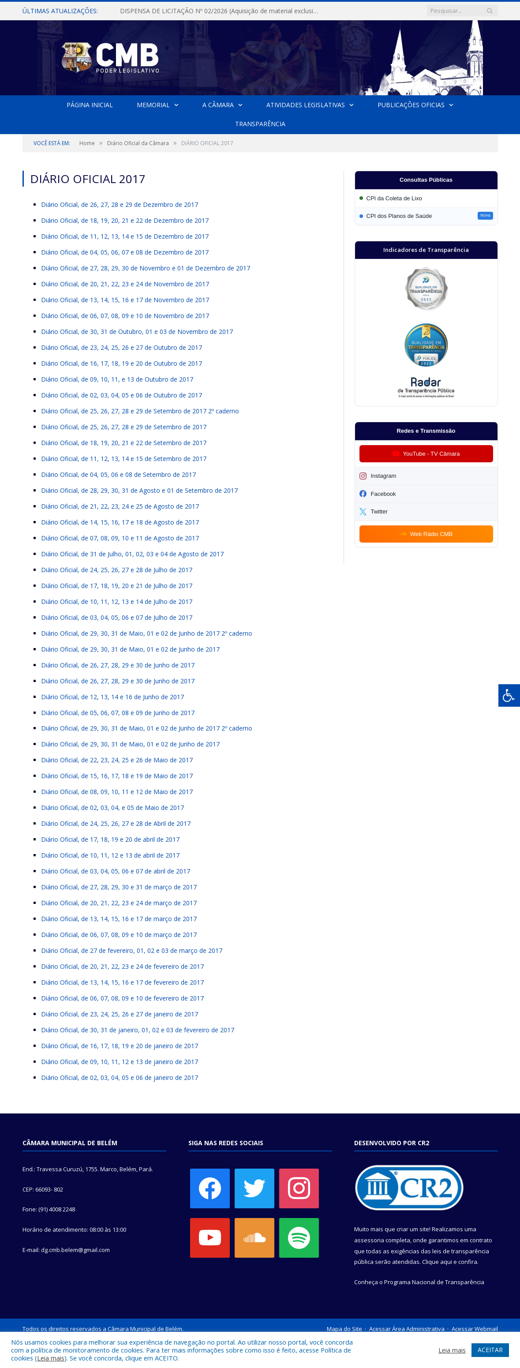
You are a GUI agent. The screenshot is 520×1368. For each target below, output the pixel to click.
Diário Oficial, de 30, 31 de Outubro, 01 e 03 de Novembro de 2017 (137, 331)
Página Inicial (90, 105)
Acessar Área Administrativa (407, 1329)
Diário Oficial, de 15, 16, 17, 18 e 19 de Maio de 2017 (117, 776)
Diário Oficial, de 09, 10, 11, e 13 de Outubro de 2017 (117, 379)
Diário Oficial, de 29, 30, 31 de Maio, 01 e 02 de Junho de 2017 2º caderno (146, 633)
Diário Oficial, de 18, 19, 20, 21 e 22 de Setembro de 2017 (123, 443)
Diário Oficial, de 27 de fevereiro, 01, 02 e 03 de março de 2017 (131, 950)
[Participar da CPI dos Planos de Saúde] (426, 216)
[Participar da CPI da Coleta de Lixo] (426, 198)
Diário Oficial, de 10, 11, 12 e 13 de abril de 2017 (110, 855)
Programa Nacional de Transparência (434, 1282)
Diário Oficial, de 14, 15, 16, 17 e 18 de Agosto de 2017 (120, 522)
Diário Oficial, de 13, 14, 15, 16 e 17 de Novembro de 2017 (125, 300)
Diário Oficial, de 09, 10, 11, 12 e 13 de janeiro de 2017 (119, 1061)
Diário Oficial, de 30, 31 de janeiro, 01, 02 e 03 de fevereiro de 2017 (137, 1030)
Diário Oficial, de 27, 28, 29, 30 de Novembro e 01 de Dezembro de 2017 (145, 268)
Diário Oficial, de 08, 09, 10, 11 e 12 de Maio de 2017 (117, 791)
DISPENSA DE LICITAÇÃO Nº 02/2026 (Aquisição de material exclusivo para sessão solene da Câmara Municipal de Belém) (221, 11)
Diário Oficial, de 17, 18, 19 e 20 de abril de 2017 (110, 839)
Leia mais (50, 1357)
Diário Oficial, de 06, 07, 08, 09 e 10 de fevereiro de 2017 (122, 998)
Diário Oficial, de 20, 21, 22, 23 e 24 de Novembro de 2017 (125, 284)
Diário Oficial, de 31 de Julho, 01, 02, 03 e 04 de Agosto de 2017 (132, 554)
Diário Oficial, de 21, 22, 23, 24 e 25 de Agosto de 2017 (120, 506)
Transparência (260, 124)
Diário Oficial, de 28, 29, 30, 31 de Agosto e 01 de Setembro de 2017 (139, 490)
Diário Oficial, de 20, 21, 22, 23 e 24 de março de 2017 (119, 903)
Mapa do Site (344, 1329)
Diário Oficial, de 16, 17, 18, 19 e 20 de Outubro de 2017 (121, 363)
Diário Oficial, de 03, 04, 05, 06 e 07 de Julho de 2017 (116, 617)
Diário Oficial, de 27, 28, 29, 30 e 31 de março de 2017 (119, 887)
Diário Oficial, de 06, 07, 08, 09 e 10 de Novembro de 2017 (125, 315)
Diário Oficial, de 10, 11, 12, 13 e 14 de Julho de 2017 (116, 601)
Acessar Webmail (475, 1329)
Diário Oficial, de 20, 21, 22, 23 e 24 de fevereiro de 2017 (122, 966)
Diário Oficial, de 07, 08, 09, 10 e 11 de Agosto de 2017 (120, 538)
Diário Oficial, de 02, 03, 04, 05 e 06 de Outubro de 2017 (121, 395)
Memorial (153, 105)
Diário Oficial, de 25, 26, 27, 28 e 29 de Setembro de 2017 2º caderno (140, 411)
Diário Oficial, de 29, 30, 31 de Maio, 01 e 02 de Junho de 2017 (130, 649)
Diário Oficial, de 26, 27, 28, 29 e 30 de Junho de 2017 (118, 665)
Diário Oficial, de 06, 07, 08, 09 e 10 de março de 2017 (119, 934)
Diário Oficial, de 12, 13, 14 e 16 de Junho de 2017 (112, 697)
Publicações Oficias (410, 105)
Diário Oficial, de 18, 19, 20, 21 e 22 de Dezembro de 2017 (125, 220)
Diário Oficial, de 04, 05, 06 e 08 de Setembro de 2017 (118, 474)
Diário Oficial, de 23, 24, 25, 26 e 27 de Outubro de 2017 (121, 347)
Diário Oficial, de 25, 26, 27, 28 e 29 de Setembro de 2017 (123, 427)
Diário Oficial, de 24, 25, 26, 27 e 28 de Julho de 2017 (116, 570)
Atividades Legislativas (305, 105)
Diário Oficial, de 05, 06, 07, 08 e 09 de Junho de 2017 (118, 712)
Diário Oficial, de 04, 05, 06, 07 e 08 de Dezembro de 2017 (125, 252)
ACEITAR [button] (490, 1350)
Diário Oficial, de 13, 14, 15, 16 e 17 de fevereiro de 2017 (122, 982)
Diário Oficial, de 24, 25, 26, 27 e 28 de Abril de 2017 (116, 823)
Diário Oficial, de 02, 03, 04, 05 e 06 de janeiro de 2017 (119, 1077)
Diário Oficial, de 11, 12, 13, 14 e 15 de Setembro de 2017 (123, 458)
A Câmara (218, 105)
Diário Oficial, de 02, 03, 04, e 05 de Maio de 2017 (112, 807)
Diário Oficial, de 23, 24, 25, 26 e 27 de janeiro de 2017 (119, 1014)
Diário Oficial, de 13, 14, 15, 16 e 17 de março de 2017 (119, 918)
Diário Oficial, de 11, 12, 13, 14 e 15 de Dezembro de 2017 (125, 236)
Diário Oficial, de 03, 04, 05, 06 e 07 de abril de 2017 (115, 871)
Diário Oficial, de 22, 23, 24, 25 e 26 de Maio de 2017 (117, 760)
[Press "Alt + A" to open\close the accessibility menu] (509, 695)
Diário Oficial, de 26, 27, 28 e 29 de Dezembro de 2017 (119, 204)
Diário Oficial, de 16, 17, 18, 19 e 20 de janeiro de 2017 (119, 1046)
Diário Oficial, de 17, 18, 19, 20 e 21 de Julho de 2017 (116, 585)
